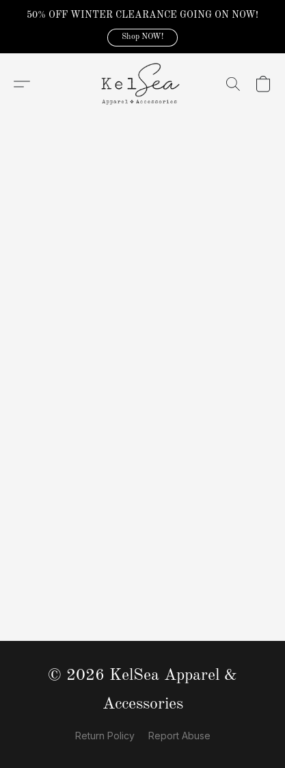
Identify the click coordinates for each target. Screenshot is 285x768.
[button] (142, 37)
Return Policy (105, 735)
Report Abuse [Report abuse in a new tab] (179, 735)
